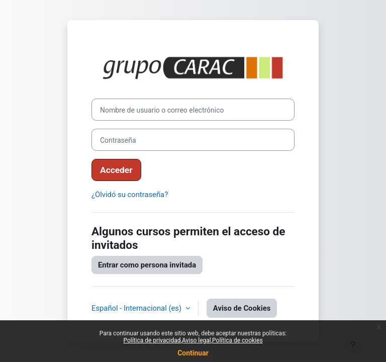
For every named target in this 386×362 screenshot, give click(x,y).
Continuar (193, 353)
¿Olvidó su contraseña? (129, 194)
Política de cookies (237, 340)
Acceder (116, 170)
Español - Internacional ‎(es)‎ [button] (137, 308)
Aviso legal (196, 340)
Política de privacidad (151, 340)
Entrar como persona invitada (147, 264)
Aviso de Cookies (241, 308)
